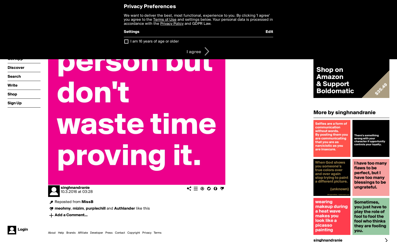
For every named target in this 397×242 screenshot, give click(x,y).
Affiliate (83, 232)
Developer (96, 232)
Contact (120, 232)
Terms (158, 232)
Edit (269, 32)
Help (61, 232)
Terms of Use (164, 20)
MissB (87, 202)
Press (109, 232)
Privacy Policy (172, 24)
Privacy (146, 232)
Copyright (133, 232)
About (52, 232)
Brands (71, 232)
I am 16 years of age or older (154, 41)
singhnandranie (75, 188)
